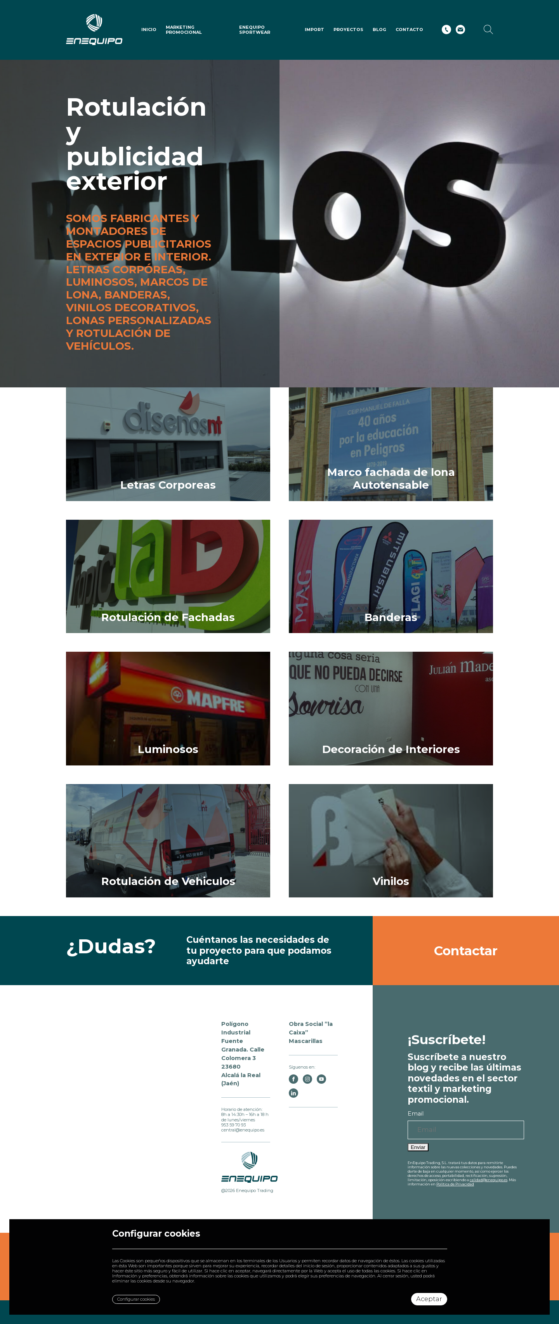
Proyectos (348, 29)
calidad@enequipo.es (488, 1180)
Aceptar (429, 1299)
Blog (379, 29)
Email (416, 1113)
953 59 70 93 (233, 1125)
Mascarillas (306, 1041)
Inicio (148, 29)
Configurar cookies (136, 1299)
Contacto (409, 29)
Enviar (418, 1147)
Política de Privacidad (455, 1184)
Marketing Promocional (184, 29)
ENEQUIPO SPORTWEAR (254, 29)
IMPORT (314, 29)
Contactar (466, 950)
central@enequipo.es (242, 1130)
